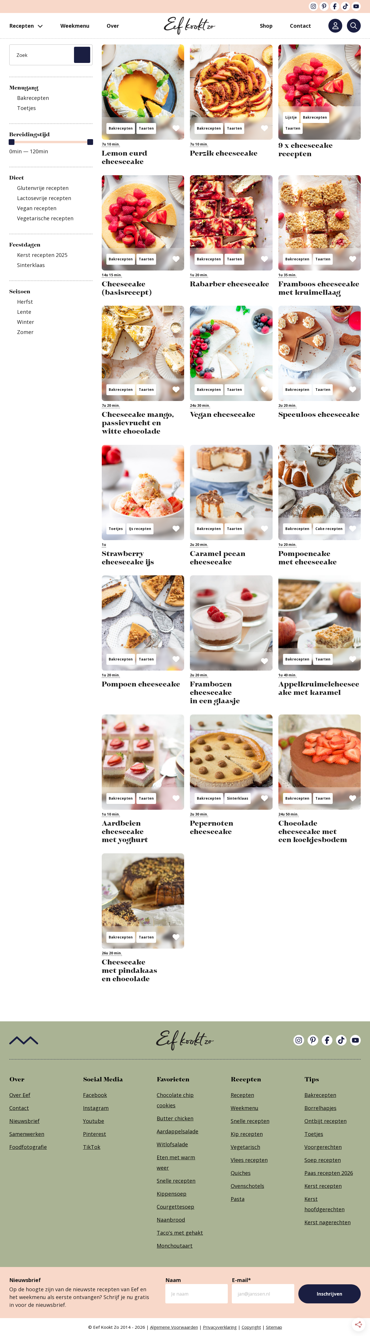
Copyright (251, 1327)
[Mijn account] (335, 26)
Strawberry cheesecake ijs (128, 557)
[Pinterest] (324, 6)
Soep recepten (322, 1159)
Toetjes (116, 528)
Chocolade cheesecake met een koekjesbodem (312, 831)
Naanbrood (171, 1219)
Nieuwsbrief (24, 1120)
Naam (173, 1280)
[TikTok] (345, 6)
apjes (329, 1107)
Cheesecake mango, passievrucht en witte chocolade (138, 423)
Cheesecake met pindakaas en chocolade (129, 970)
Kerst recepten (323, 1185)
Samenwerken (26, 1133)
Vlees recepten (249, 1159)
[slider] (11, 142)
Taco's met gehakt (180, 1232)
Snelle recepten (176, 1180)
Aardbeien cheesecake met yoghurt (125, 831)
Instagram (96, 1107)
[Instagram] (313, 6)
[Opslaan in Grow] (176, 128)
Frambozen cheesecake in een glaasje (215, 692)
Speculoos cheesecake (319, 414)
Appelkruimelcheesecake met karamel (318, 688)
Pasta (238, 1198)
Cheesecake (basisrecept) (127, 288)
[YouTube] (356, 6)
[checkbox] (50, 98)
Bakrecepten (121, 128)
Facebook (95, 1094)
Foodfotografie (28, 1146)
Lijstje (291, 117)
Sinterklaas (237, 798)
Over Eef (19, 1094)
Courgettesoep (175, 1206)
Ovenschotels (247, 1185)
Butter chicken (175, 1118)
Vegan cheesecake (222, 414)
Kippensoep (171, 1193)
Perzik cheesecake (224, 153)
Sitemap (274, 1327)
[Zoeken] (354, 26)
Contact (19, 1107)
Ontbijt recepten (325, 1120)
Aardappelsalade (177, 1131)
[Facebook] (334, 6)
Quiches (241, 1172)
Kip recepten (247, 1133)
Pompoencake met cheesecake (307, 557)
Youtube (93, 1120)
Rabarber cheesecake (229, 283)
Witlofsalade (172, 1144)
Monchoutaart (175, 1245)
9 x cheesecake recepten (305, 149)
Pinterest (94, 1133)
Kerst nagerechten (327, 1222)
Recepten (26, 25)
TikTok (91, 1146)
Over (113, 25)
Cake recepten (329, 528)
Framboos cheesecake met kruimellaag (318, 288)
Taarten (146, 128)
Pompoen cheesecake (141, 684)
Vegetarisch (245, 1146)
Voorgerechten (323, 1146)
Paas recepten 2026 (328, 1172)
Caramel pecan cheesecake (217, 557)
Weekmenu (74, 25)
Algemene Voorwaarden (174, 1327)
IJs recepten (140, 528)
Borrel (312, 1107)
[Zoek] (50, 54)
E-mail (241, 1280)
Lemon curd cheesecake (124, 157)
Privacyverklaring (220, 1327)
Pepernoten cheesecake (211, 827)
